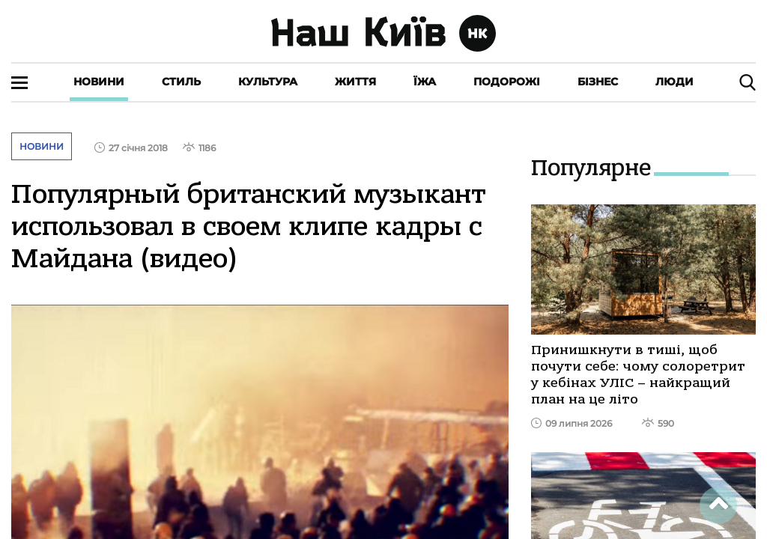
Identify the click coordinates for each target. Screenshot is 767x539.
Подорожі (506, 81)
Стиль (181, 81)
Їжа (424, 81)
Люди (674, 81)
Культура (267, 81)
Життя (355, 81)
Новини (98, 81)
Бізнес (597, 81)
